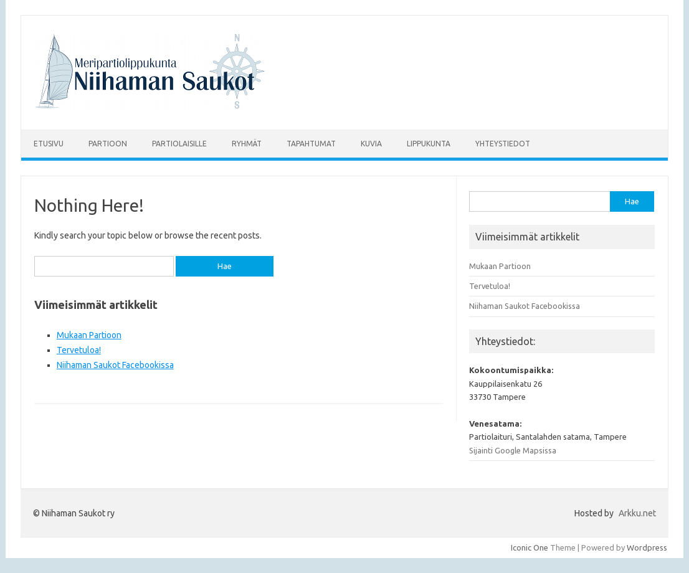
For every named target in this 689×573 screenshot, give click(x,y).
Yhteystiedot (502, 144)
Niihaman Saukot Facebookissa (115, 365)
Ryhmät (247, 144)
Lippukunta (428, 144)
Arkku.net (637, 513)
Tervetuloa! (79, 350)
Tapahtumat (311, 144)
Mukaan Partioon (89, 335)
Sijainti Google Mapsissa (512, 450)
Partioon (107, 144)
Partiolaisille (179, 144)
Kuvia (371, 144)
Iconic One (529, 547)
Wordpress (647, 547)
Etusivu (49, 144)
